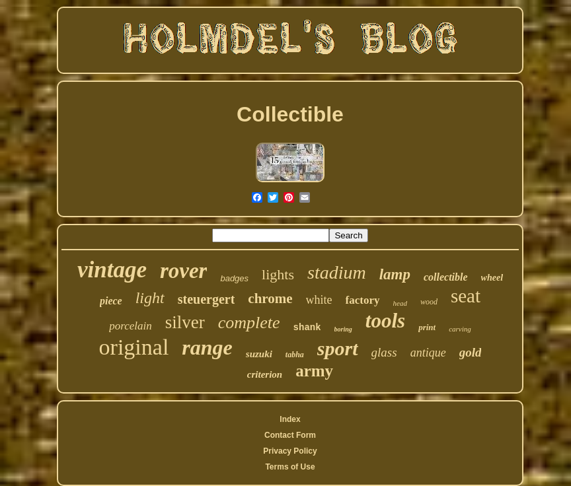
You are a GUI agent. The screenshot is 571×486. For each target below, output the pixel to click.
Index (290, 419)
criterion (264, 374)
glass (384, 352)
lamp (394, 274)
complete (249, 322)
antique (428, 352)
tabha (295, 354)
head (400, 303)
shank (307, 327)
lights (278, 274)
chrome (270, 298)
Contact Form (290, 435)
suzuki (259, 354)
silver (185, 322)
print (427, 327)
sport (337, 348)
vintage (112, 270)
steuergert (206, 299)
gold (470, 352)
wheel (492, 278)
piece (111, 300)
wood (429, 301)
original (134, 347)
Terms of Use (290, 466)
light (150, 297)
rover (183, 271)
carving (460, 329)
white (319, 299)
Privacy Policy (290, 451)
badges (234, 278)
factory (363, 300)
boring (343, 329)
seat (465, 295)
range (207, 347)
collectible (446, 277)
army (314, 371)
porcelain (130, 326)
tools (385, 320)
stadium (336, 272)
